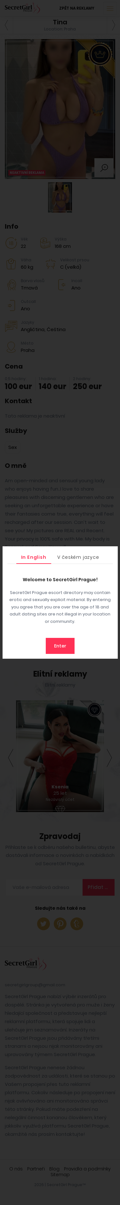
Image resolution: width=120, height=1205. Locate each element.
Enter (60, 646)
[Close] (111, 552)
